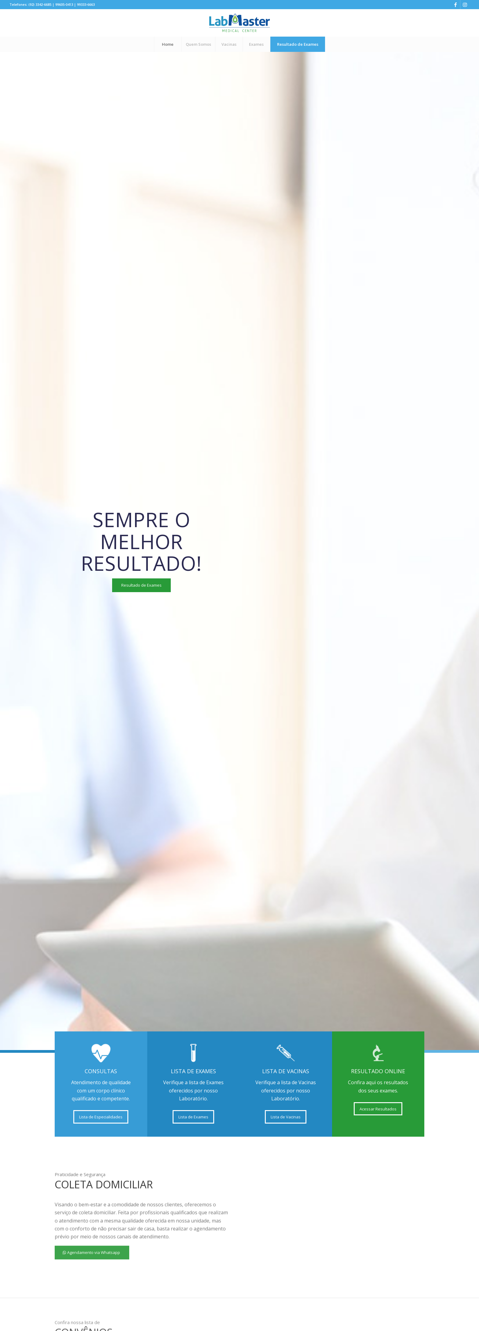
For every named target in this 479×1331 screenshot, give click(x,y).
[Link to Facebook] (455, 4)
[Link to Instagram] (465, 4)
